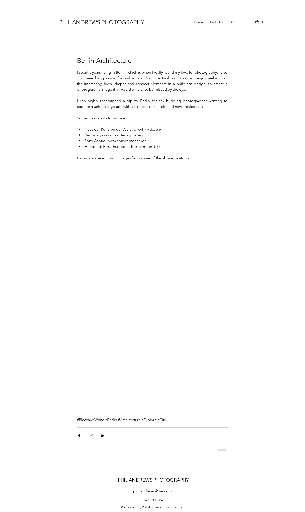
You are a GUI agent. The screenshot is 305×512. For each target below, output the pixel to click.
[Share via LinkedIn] (102, 435)
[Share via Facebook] (79, 435)
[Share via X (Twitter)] (91, 435)
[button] (262, 22)
